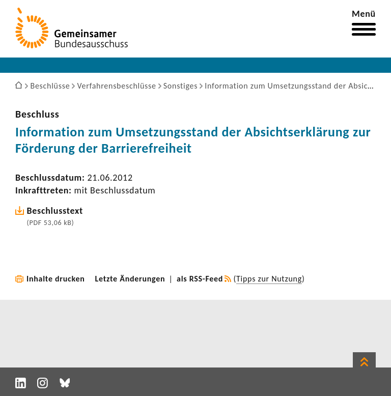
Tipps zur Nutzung (269, 279)
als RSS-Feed (200, 279)
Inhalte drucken (55, 279)
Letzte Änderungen (130, 279)
